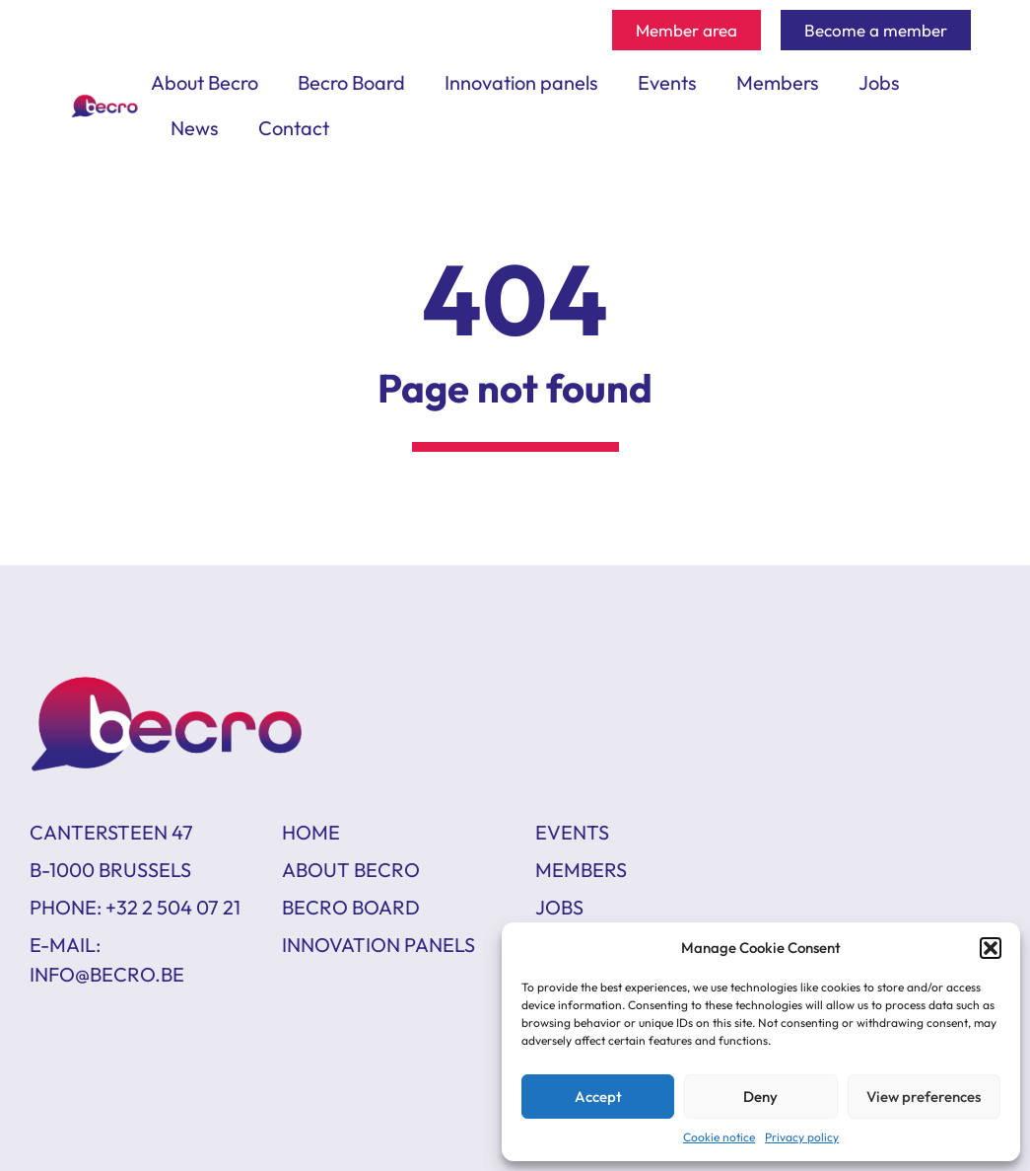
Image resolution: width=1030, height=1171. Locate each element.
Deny (760, 1096)
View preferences (923, 1096)
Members (777, 82)
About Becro (204, 82)
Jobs (879, 82)
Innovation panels (521, 82)
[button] (990, 948)
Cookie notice (719, 1137)
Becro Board (351, 82)
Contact (293, 127)
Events (667, 82)
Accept (598, 1096)
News (195, 127)
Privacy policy (802, 1137)
